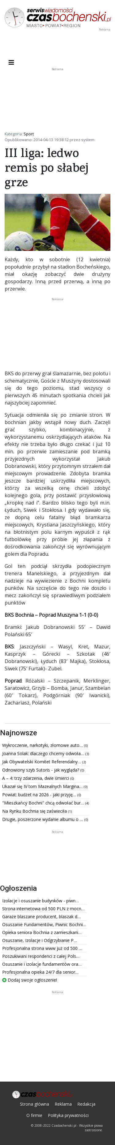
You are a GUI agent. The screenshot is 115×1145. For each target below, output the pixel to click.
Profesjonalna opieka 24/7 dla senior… (40, 972)
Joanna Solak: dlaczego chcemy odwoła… (43, 753)
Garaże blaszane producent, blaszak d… (41, 916)
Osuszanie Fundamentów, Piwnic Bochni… (44, 924)
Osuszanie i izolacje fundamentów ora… (42, 964)
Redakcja (86, 1104)
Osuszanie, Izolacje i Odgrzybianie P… (39, 940)
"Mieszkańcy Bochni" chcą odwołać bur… (43, 803)
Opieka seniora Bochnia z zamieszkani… (42, 932)
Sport (29, 134)
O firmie (34, 1115)
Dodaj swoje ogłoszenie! (29, 980)
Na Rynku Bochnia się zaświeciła (35, 811)
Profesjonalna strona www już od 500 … (42, 948)
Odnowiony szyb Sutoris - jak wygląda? (41, 770)
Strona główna (34, 1104)
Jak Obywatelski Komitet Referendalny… (42, 762)
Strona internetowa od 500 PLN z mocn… (43, 908)
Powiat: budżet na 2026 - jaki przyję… (39, 794)
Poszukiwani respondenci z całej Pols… (40, 956)
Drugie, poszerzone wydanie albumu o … (43, 819)
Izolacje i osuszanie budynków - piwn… (40, 901)
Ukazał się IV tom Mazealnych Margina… (43, 786)
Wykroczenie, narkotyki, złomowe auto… (43, 745)
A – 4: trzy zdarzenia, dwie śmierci (36, 778)
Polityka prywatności (68, 1115)
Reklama (63, 1104)
